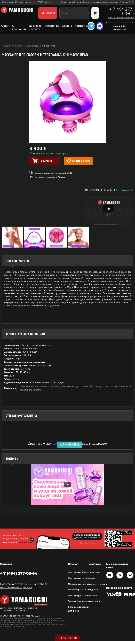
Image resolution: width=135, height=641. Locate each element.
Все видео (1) (127, 190)
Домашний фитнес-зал (119, 27)
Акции (5, 25)
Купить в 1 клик (78, 161)
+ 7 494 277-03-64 (121, 11)
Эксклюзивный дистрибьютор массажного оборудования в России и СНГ (96, 2)
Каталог (92, 578)
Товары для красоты (31, 389)
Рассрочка (52, 25)
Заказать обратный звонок (121, 17)
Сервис (67, 25)
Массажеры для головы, (75, 386)
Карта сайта (94, 601)
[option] (67, 484)
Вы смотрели (67, 638)
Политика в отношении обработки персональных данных (24, 585)
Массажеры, (27, 386)
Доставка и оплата (35, 27)
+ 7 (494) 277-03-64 (18, 573)
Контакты (81, 25)
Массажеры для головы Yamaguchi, (110, 386)
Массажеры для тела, (48, 386)
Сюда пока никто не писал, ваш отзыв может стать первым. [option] (67, 443)
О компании (19, 27)
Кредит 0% (93, 589)
